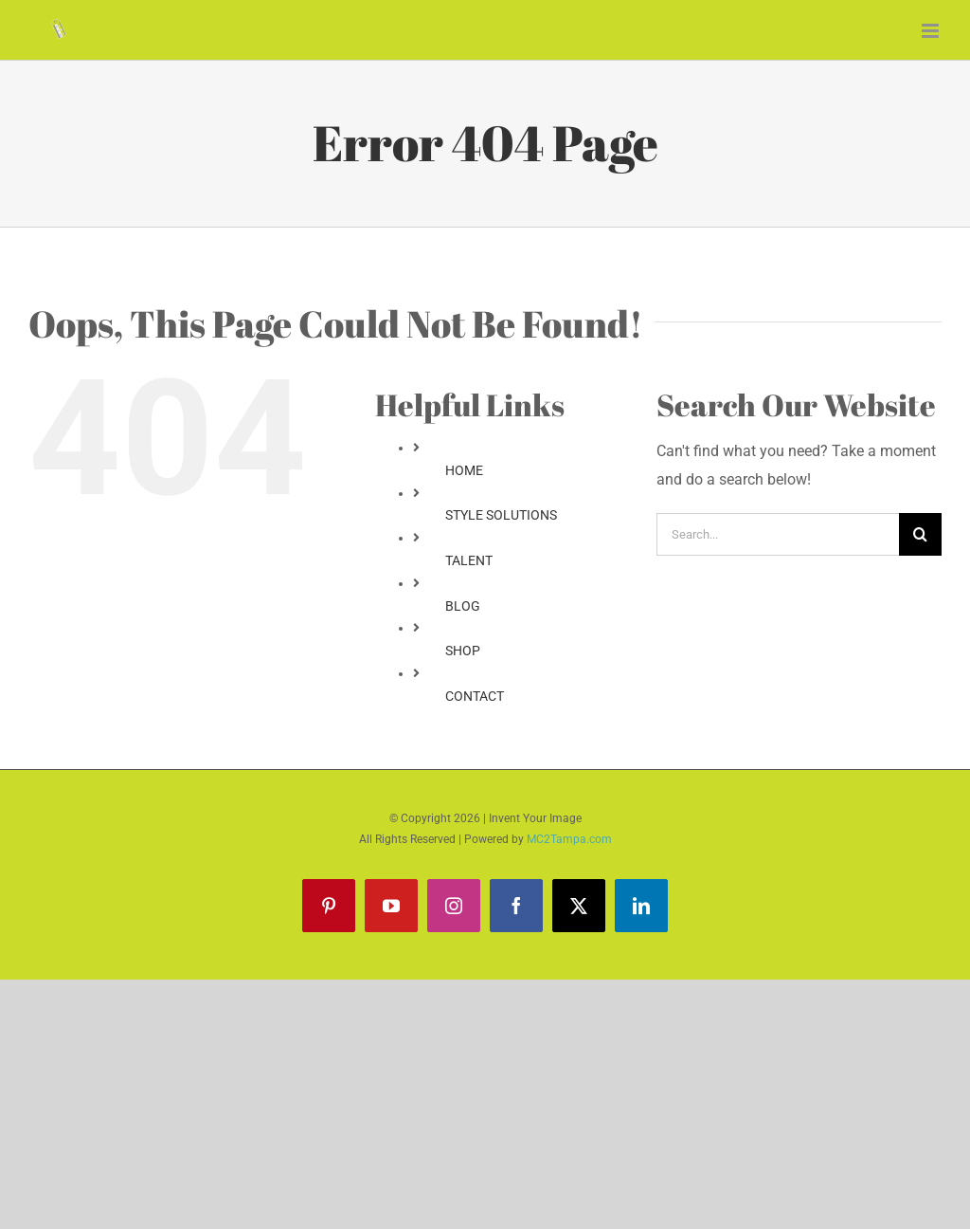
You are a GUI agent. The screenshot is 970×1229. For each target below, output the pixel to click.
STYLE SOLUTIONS (501, 515)
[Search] (920, 534)
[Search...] (777, 534)
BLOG (462, 606)
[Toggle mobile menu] (932, 31)
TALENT (469, 560)
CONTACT (474, 696)
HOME (464, 470)
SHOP (462, 650)
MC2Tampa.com (569, 839)
